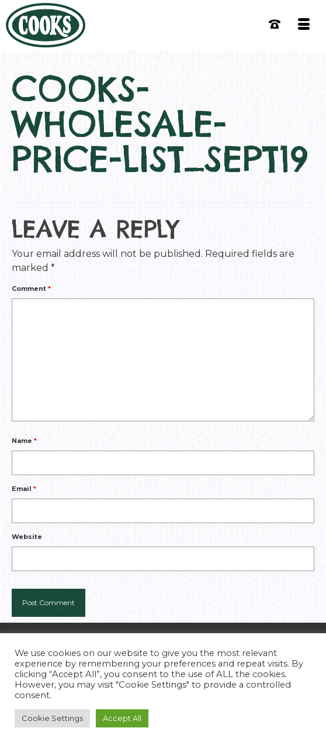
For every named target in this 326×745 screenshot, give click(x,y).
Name (24, 441)
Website (27, 537)
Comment (31, 288)
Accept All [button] (122, 718)
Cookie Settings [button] (52, 718)
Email (24, 489)
